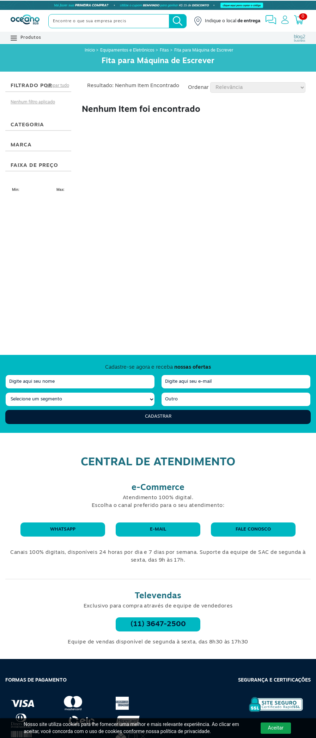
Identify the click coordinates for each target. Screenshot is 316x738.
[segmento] (80, 399)
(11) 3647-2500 (158, 624)
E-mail (158, 529)
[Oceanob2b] (25, 21)
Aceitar (276, 728)
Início (90, 50)
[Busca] (178, 21)
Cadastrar (158, 416)
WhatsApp (62, 529)
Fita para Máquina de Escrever (203, 50)
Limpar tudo (57, 86)
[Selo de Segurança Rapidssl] (271, 712)
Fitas (164, 50)
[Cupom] (158, 5)
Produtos (26, 38)
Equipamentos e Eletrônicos (127, 50)
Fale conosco (253, 529)
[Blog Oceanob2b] (299, 38)
